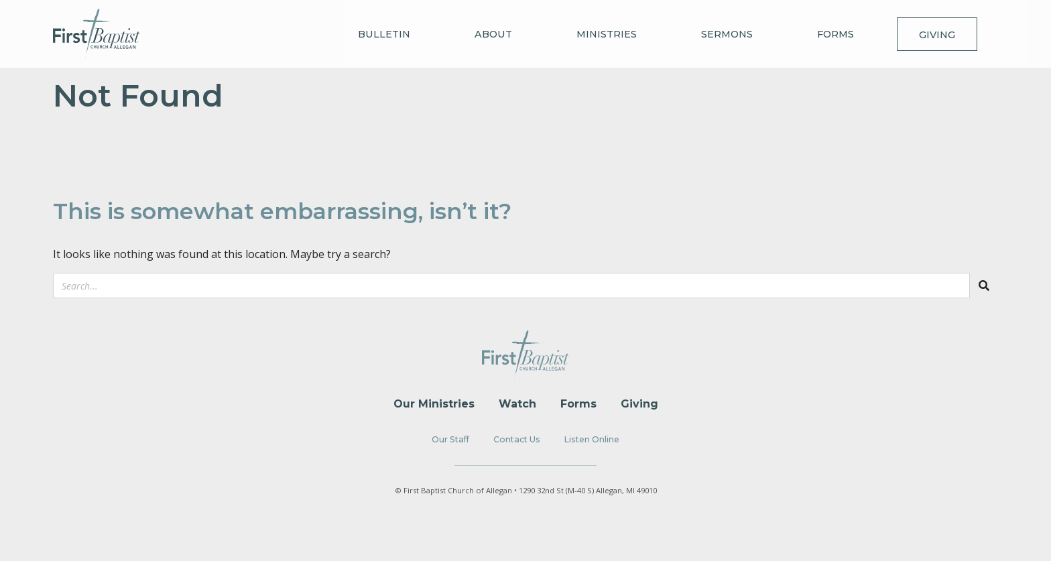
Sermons (727, 34)
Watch (517, 403)
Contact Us (516, 439)
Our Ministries (434, 403)
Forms (835, 34)
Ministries (606, 34)
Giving (937, 35)
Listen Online (591, 439)
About (493, 34)
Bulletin (384, 34)
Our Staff (450, 439)
